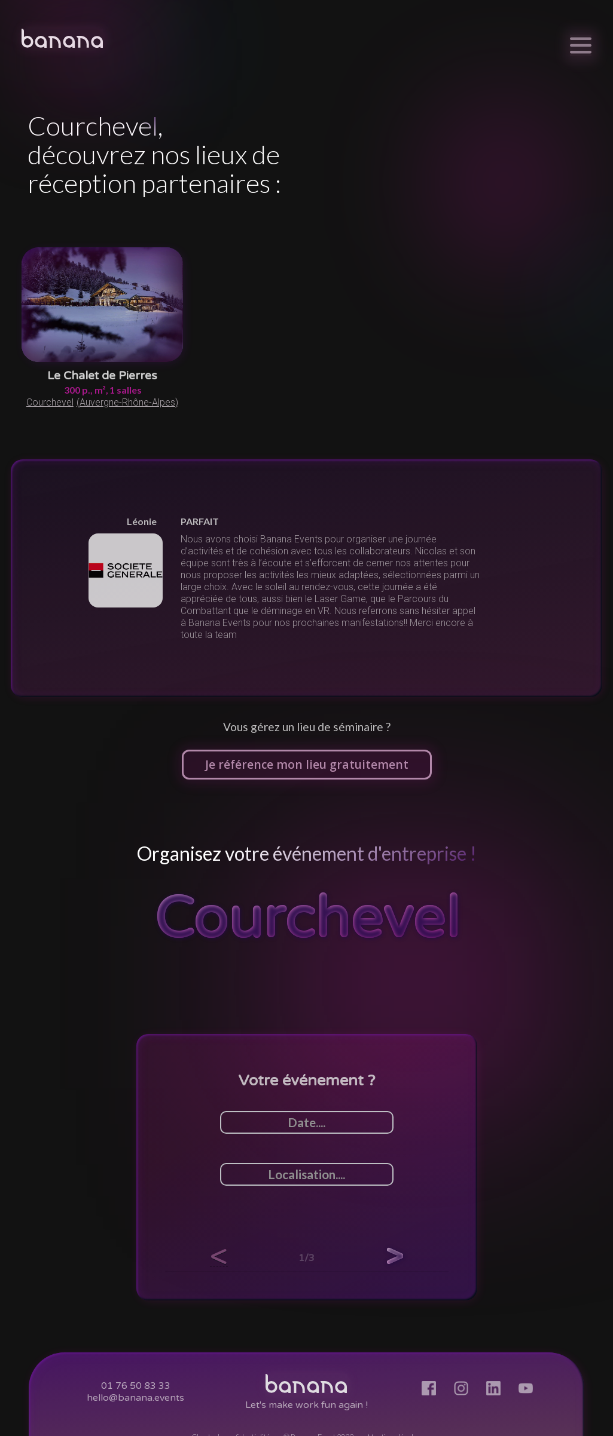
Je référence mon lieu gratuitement (306, 764)
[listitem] (306, 578)
